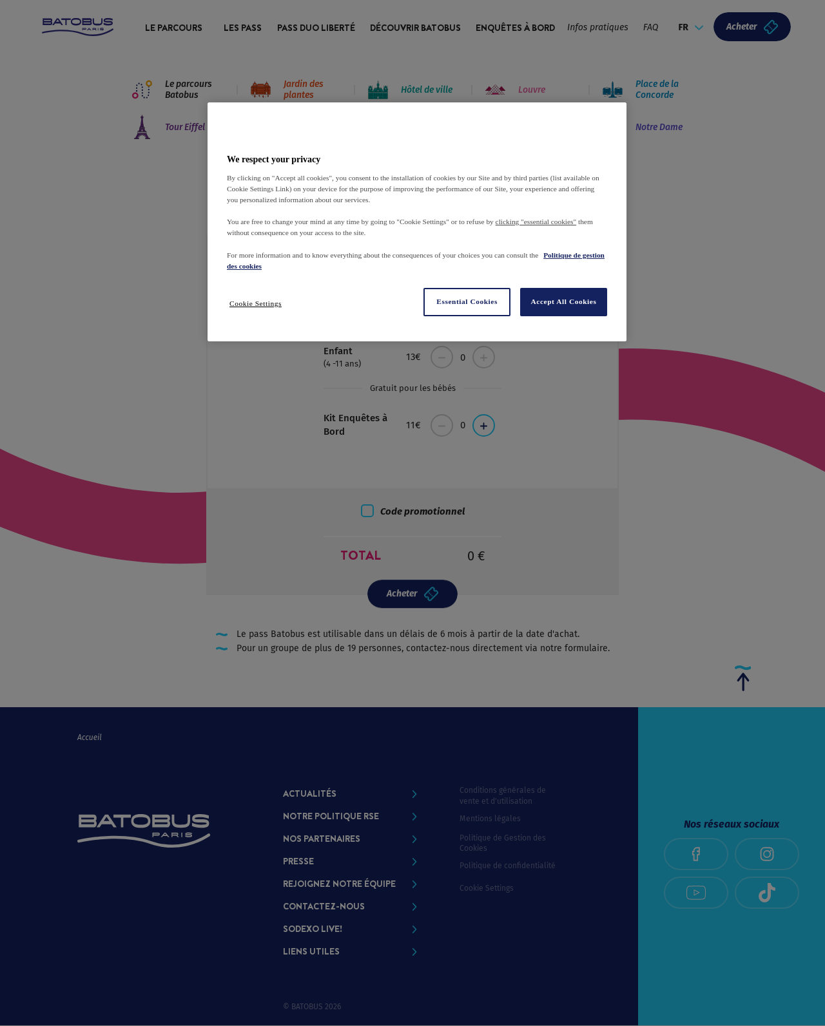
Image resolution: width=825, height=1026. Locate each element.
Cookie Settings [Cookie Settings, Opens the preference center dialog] (255, 303)
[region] (417, 221)
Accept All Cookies (564, 301)
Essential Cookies (467, 301)
